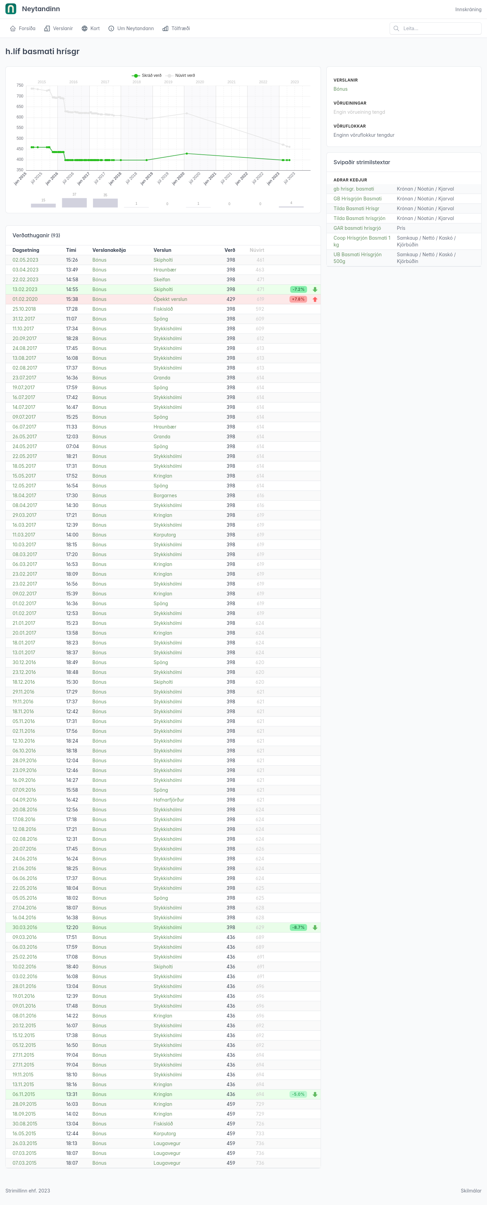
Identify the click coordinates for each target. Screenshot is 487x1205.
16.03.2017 (24, 525)
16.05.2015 (24, 1133)
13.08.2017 (24, 358)
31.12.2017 (24, 319)
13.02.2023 (25, 289)
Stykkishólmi (168, 328)
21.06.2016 (24, 868)
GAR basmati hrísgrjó (357, 228)
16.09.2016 (24, 780)
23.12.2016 (24, 672)
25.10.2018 (24, 309)
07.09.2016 (24, 790)
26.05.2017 (25, 436)
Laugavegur (167, 1143)
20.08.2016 (25, 809)
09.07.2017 (24, 417)
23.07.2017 (24, 377)
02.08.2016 (25, 839)
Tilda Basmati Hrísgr (356, 208)
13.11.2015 (23, 1084)
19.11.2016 (23, 701)
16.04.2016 (24, 917)
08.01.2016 (25, 1015)
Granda (162, 377)
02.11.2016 (24, 731)
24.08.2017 (25, 348)
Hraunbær (165, 269)
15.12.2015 (24, 1035)
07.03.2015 (25, 1153)
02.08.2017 (25, 368)
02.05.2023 (25, 260)
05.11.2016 (24, 721)
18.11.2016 (23, 711)
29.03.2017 (25, 515)
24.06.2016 (25, 858)
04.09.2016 (25, 800)
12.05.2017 (24, 485)
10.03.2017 (24, 544)
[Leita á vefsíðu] (436, 28)
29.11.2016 (23, 692)
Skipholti (163, 260)
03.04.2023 (26, 269)
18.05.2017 (24, 466)
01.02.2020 (25, 299)
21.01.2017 (24, 623)
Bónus (99, 260)
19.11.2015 (23, 1074)
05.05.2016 (25, 898)
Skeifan (162, 279)
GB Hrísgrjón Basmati (357, 198)
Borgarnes (165, 495)
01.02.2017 (25, 603)
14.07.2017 (24, 407)
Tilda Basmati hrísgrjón (359, 218)
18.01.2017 (24, 642)
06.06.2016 (25, 878)
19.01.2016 (24, 996)
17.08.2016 (24, 819)
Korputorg (165, 535)
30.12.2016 (24, 662)
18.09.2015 (24, 1114)
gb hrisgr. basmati (353, 189)
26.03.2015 (25, 1143)
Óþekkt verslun (170, 299)
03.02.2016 (25, 976)
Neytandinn (32, 9)
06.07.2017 (24, 427)
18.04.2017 (24, 495)
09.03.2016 (25, 937)
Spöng (161, 319)
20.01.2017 (24, 633)
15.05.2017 (24, 476)
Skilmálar (471, 1190)
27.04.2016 (25, 908)
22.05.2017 (25, 456)
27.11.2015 (23, 1055)
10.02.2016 (24, 966)
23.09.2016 (25, 770)
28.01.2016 (24, 986)
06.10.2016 (24, 750)
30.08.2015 (25, 1123)
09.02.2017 (25, 593)
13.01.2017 (24, 652)
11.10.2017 (23, 328)
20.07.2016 (25, 849)
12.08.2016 (24, 829)
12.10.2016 (24, 741)
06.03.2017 (25, 564)
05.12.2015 (24, 1045)
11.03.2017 (24, 535)
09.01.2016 (24, 1006)
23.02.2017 (25, 574)
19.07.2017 (24, 387)
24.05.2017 (25, 446)
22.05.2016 (25, 888)
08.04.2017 (25, 505)
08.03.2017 (25, 554)
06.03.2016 (25, 947)
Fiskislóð (163, 309)
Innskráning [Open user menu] (468, 9)
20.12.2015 (24, 1025)
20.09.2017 (25, 338)
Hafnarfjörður (169, 800)
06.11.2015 (24, 1094)
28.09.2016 (25, 760)
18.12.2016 (24, 682)
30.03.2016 (25, 927)
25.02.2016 (25, 957)
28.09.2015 (25, 1104)
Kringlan (163, 476)
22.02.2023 (26, 279)
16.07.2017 (24, 397)
